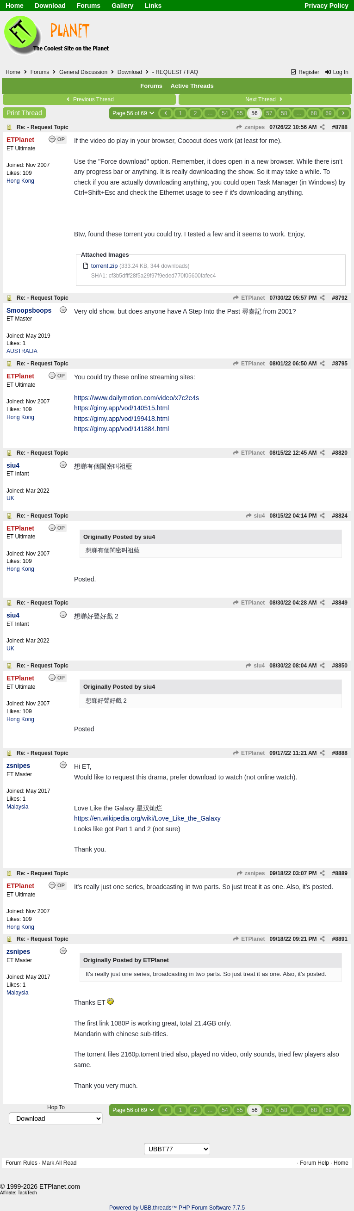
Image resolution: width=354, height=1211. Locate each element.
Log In (336, 72)
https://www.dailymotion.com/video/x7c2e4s (136, 398)
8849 (341, 602)
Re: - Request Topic (42, 127)
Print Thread (24, 113)
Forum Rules (21, 1163)
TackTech (27, 1192)
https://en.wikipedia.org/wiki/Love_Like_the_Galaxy (147, 818)
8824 (341, 516)
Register (304, 72)
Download (50, 5)
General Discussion (83, 72)
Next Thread (264, 99)
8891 (341, 939)
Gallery (122, 5)
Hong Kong (20, 181)
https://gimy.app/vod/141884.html (121, 428)
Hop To (56, 1107)
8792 (341, 298)
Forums (88, 5)
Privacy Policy (326, 5)
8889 (341, 873)
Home (15, 5)
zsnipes (250, 127)
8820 (341, 453)
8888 (341, 753)
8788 (341, 127)
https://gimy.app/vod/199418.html (121, 418)
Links (153, 5)
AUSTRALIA (21, 351)
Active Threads (192, 85)
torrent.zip (104, 265)
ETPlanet (249, 298)
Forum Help (314, 1163)
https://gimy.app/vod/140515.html (121, 408)
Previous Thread (89, 99)
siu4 (255, 516)
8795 (341, 363)
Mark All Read (59, 1163)
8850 (341, 665)
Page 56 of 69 (133, 113)
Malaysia (17, 806)
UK (10, 498)
